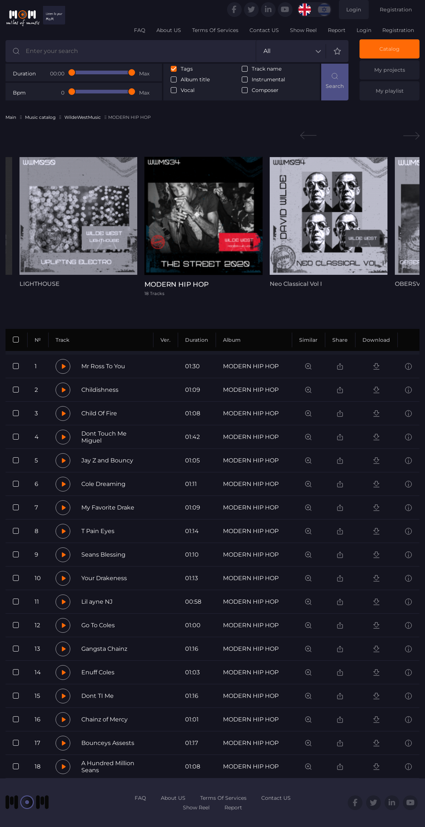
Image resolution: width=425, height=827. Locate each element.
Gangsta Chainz (104, 648)
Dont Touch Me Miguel (104, 437)
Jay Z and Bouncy (107, 460)
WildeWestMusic (82, 117)
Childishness (99, 389)
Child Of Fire (99, 413)
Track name (266, 69)
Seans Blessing (103, 554)
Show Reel (303, 30)
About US (168, 30)
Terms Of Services (215, 30)
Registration (396, 9)
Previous (308, 135)
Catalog (389, 49)
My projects (389, 70)
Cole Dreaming (103, 483)
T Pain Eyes (97, 531)
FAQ (139, 30)
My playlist (390, 91)
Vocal (188, 90)
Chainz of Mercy (104, 719)
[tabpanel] (78, 222)
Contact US (264, 30)
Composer (265, 90)
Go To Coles (98, 625)
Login (353, 9)
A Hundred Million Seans (107, 767)
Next (411, 135)
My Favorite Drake (107, 507)
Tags (187, 69)
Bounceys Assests (107, 742)
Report (337, 30)
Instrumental (268, 80)
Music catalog (40, 117)
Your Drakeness (104, 578)
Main (11, 117)
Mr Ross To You (103, 366)
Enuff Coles (97, 672)
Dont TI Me (97, 695)
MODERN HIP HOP (251, 366)
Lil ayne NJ (97, 601)
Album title (195, 80)
